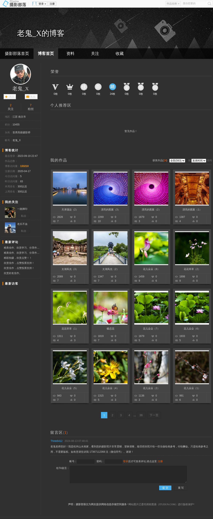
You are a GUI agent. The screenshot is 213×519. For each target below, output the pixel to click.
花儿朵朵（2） (151, 388)
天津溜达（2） (70, 209)
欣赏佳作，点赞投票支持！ (19, 263)
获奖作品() (160, 160)
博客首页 (46, 53)
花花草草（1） (70, 328)
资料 (70, 53)
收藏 (120, 53)
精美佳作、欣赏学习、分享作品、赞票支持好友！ (22, 247)
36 (141, 415)
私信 (32, 96)
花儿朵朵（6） (192, 328)
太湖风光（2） (110, 269)
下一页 (154, 415)
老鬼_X (20, 88)
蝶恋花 (110, 328)
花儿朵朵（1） (192, 388)
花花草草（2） (192, 269)
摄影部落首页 (17, 53)
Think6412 (56, 441)
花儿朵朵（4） (110, 388)
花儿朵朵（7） (151, 328)
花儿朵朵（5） (70, 388)
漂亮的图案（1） (192, 209)
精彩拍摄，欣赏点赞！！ (18, 257)
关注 (95, 53)
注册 (52, 3)
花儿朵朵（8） (151, 269)
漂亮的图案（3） (110, 209)
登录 (41, 4)
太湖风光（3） (70, 269)
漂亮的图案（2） (151, 209)
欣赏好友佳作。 (13, 273)
